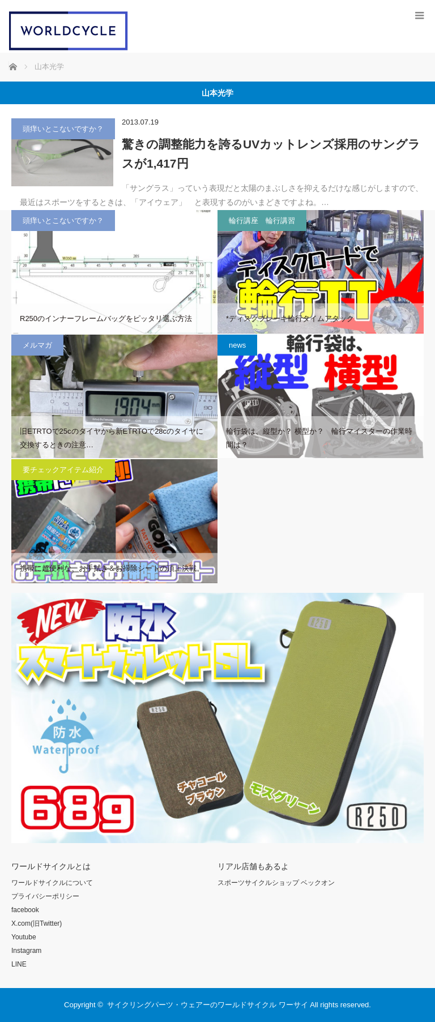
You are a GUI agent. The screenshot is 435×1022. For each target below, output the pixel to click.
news (237, 345)
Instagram (26, 951)
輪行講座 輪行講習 (262, 220)
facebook (25, 910)
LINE (19, 964)
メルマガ (37, 345)
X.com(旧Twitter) (36, 923)
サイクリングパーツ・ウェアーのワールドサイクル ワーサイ (207, 1004)
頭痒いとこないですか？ (63, 129)
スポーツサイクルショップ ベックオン (276, 883)
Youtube (23, 937)
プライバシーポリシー (45, 896)
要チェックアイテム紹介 (63, 469)
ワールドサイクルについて (52, 883)
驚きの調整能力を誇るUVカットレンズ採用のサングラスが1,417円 (271, 154)
